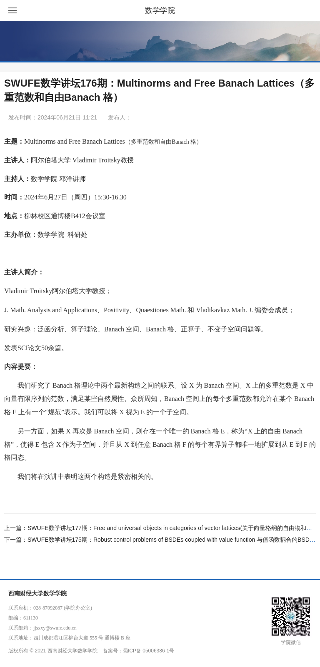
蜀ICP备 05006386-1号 (148, 651)
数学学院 (160, 10)
